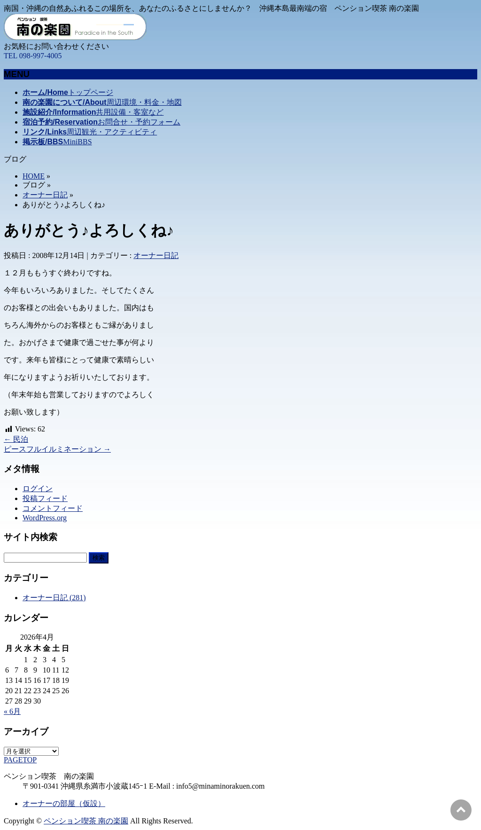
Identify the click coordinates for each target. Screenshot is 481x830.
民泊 (16, 439)
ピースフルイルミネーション (57, 449)
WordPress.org (45, 518)
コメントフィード (53, 508)
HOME (34, 176)
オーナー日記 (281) (54, 598)
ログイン (38, 489)
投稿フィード (45, 498)
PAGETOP (20, 760)
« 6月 (12, 711)
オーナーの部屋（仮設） (64, 803)
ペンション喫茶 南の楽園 (86, 821)
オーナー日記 (45, 195)
